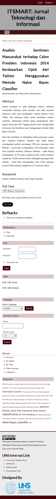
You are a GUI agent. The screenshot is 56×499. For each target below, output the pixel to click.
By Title (9, 364)
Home (4, 40)
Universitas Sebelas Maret (16, 460)
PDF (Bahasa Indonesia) (13, 191)
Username (7, 248)
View (8, 232)
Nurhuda (28, 40)
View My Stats (17, 448)
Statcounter (7, 449)
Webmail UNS (11, 467)
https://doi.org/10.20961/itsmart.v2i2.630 (24, 197)
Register (49, 2)
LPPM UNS (10, 464)
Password (6, 255)
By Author (10, 361)
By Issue (9, 357)
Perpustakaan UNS (13, 471)
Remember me (12, 262)
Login (40, 2)
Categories (10, 372)
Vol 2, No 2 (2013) (16, 40)
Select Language (9, 304)
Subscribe (10, 236)
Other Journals (12, 368)
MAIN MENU (7, 32)
